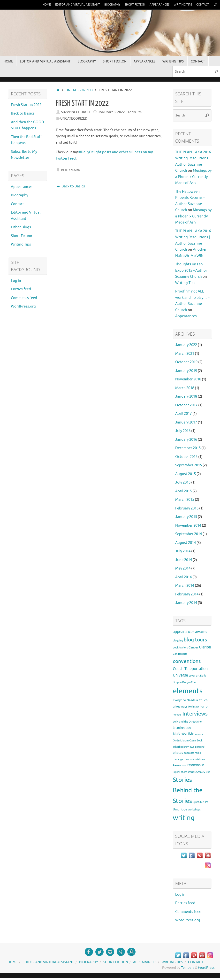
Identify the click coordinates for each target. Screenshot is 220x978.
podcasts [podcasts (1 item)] (189, 753)
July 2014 (182, 551)
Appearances (156, 5)
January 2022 (186, 345)
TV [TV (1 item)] (206, 802)
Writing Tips (181, 5)
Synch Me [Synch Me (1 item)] (198, 802)
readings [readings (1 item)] (178, 759)
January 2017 (186, 422)
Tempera (187, 968)
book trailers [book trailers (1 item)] (180, 647)
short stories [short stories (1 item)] (188, 772)
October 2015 (186, 456)
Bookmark (70, 170)
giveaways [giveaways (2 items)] (180, 706)
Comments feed (24, 298)
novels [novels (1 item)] (199, 734)
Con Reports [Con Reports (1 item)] (180, 653)
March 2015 (184, 499)
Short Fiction (131, 5)
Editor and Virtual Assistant (69, 5)
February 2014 (186, 594)
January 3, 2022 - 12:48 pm (120, 112)
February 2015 (186, 508)
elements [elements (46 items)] (188, 690)
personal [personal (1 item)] (200, 746)
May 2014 (182, 568)
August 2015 (185, 474)
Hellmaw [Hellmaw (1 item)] (193, 706)
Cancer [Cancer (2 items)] (193, 647)
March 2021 (184, 353)
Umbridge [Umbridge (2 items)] (180, 809)
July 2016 (182, 431)
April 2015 (183, 491)
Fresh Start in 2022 (26, 105)
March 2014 (184, 585)
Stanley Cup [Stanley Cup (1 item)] (203, 772)
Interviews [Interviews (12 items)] (195, 713)
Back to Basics (71, 186)
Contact (202, 5)
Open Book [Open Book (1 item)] (196, 740)
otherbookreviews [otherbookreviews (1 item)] (183, 746)
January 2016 (186, 439)
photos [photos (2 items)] (178, 753)
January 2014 (186, 603)
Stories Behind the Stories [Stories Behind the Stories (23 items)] (188, 790)
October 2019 (186, 362)
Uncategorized (79, 90)
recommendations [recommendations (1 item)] (194, 759)
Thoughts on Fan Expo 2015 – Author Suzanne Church (191, 270)
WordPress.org (23, 306)
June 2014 (183, 560)
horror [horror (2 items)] (204, 706)
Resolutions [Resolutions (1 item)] (180, 765)
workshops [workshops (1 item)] (194, 809)
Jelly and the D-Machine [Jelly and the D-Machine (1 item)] (187, 721)
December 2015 (188, 448)
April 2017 (183, 413)
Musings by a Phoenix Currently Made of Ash (193, 176)
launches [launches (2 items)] (179, 728)
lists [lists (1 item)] (188, 728)
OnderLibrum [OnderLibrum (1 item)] (181, 740)
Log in (16, 280)
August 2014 (185, 542)
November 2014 (188, 525)
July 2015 (182, 482)
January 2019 (186, 371)
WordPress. (206, 968)
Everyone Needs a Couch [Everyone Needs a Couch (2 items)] (190, 700)
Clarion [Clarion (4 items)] (205, 647)
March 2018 (184, 388)
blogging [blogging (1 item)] (178, 640)
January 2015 (186, 517)
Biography (106, 5)
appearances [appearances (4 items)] (183, 631)
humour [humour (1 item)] (177, 714)
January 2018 (186, 396)
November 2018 (188, 379)
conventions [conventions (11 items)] (187, 661)
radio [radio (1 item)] (198, 753)
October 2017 (186, 405)
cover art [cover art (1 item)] (194, 675)
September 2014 (188, 534)
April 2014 (183, 577)
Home (37, 5)
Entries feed (21, 289)
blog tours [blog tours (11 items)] (195, 640)
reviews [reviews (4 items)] (194, 765)
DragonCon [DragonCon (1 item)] (189, 682)
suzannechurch (75, 112)
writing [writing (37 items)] (184, 818)
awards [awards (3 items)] (201, 632)
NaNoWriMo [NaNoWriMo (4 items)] (183, 734)
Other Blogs (21, 227)
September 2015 (188, 465)
